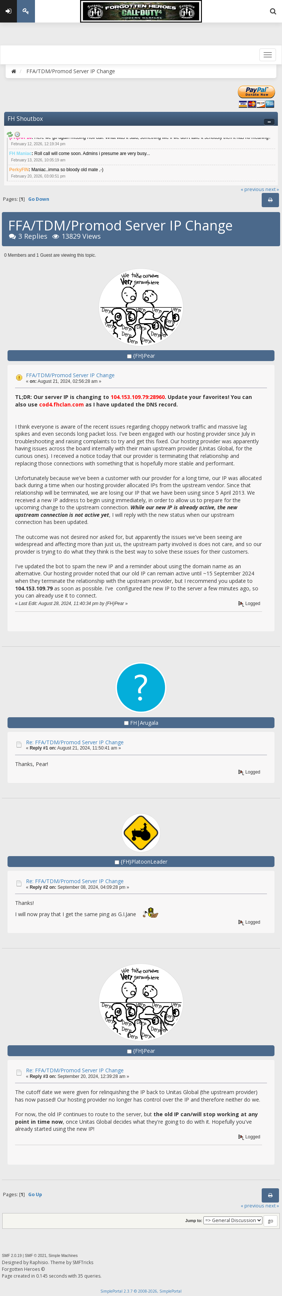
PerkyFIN (19, 169)
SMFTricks (83, 1262)
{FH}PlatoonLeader (144, 861)
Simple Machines (63, 1256)
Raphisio (39, 1262)
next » (272, 189)
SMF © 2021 (35, 1256)
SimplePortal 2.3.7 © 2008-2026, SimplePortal (141, 1291)
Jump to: (193, 1220)
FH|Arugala (144, 722)
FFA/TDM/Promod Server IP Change (70, 375)
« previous (252, 189)
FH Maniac (20, 153)
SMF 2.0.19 (12, 1256)
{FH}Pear (144, 355)
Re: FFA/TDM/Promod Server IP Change (75, 742)
